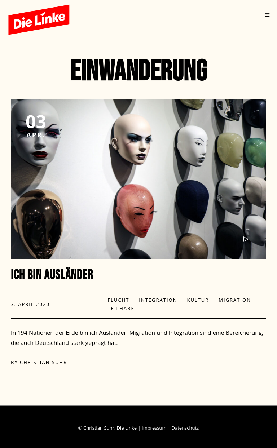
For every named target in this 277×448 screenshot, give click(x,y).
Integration (158, 300)
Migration (235, 300)
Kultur (198, 300)
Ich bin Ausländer (52, 275)
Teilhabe (120, 308)
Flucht (118, 300)
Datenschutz (185, 428)
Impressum (154, 428)
